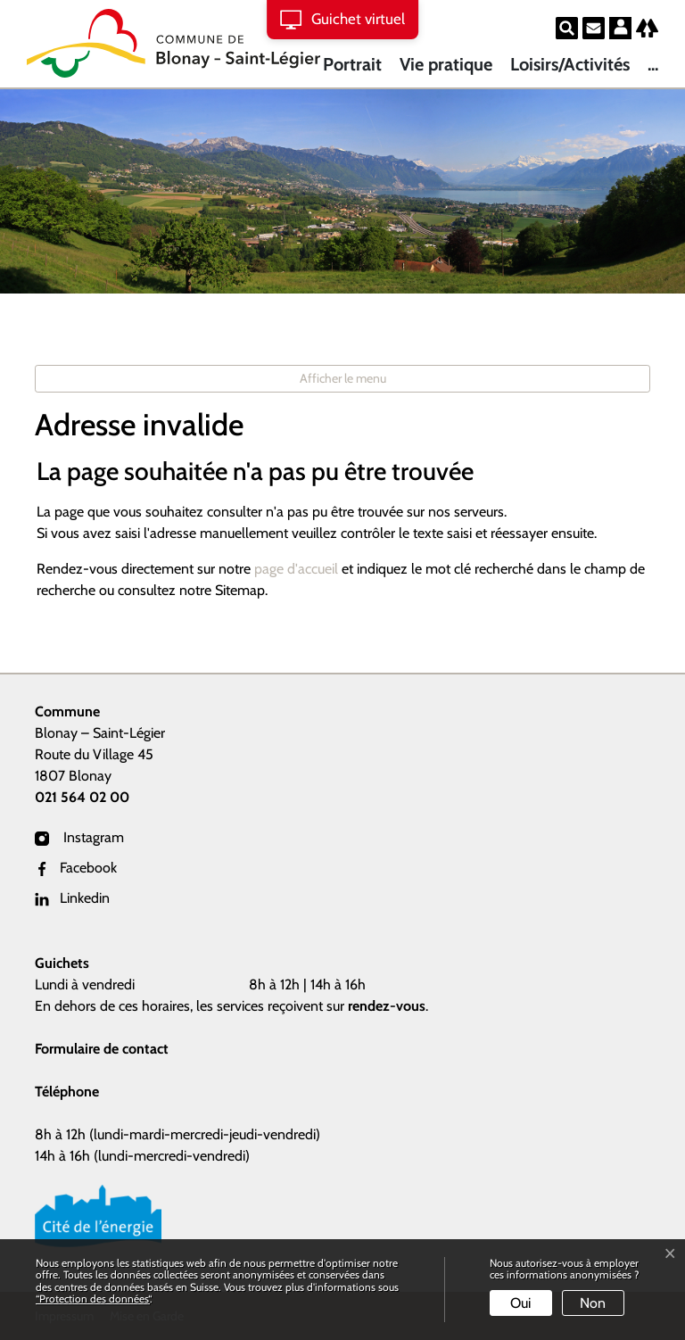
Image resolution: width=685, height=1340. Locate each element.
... (653, 64)
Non (593, 1303)
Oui (520, 1303)
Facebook (76, 867)
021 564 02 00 (82, 797)
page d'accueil (296, 568)
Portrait (352, 64)
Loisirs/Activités (570, 64)
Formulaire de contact (102, 1048)
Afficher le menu (343, 378)
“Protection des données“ (93, 1298)
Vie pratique (446, 64)
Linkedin (72, 897)
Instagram (79, 837)
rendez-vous (386, 1005)
